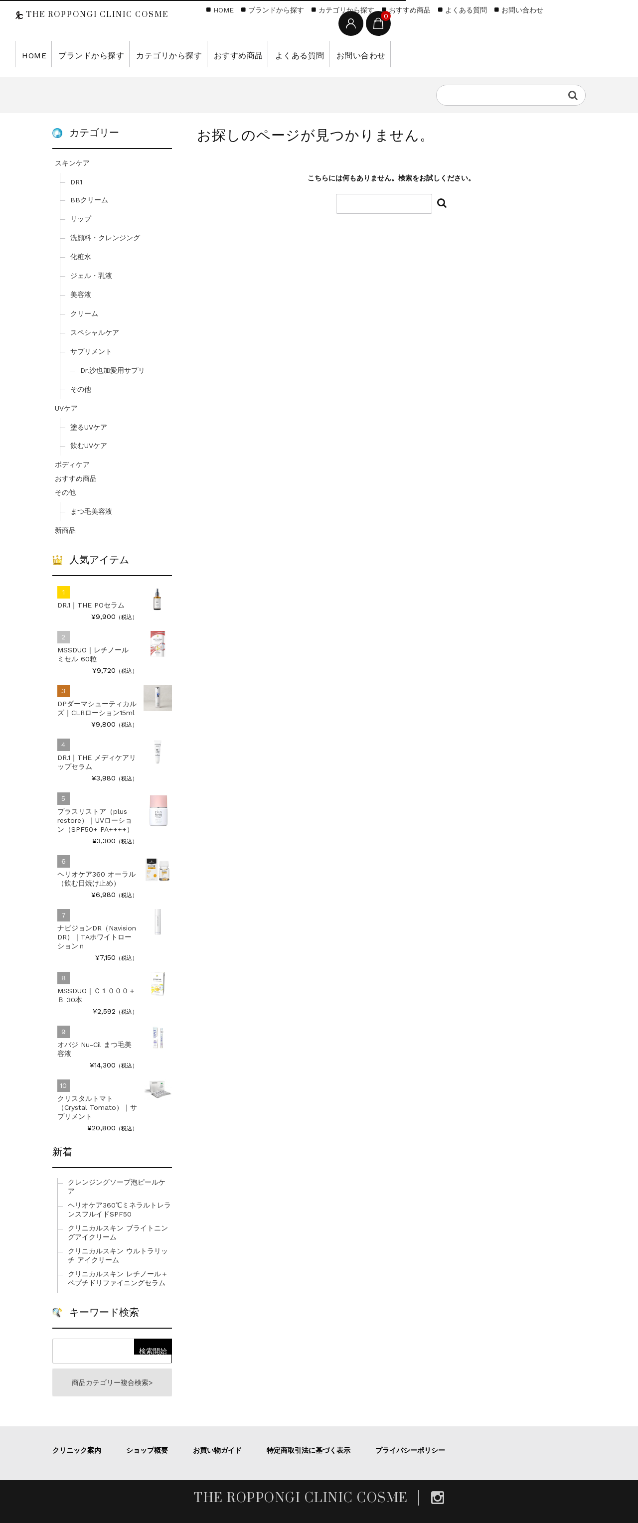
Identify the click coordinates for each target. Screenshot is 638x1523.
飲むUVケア (88, 446)
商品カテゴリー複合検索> (112, 1382)
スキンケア (72, 163)
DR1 (76, 182)
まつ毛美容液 (91, 511)
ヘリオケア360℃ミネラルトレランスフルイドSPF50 (119, 1209)
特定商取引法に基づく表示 (308, 1450)
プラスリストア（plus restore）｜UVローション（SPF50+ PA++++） (95, 820)
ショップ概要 (147, 1450)
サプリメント (91, 351)
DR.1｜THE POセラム (91, 605)
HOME (31, 54)
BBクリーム (89, 200)
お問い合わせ (324, 54)
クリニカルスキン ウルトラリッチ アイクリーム (118, 1255)
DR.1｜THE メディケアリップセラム (96, 762)
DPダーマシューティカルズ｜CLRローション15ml (97, 708)
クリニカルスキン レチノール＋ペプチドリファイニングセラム (118, 1278)
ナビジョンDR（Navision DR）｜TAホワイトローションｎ (96, 937)
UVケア (66, 408)
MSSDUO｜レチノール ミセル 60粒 (93, 654)
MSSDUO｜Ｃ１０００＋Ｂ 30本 (96, 995)
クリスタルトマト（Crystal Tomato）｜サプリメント (97, 1107)
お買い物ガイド (217, 1450)
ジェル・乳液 (91, 276)
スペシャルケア (94, 332)
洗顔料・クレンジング (105, 238)
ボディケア (72, 464)
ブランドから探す (83, 54)
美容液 (80, 295)
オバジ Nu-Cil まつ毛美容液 (94, 1049)
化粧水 (80, 257)
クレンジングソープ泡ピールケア (116, 1186)
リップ (80, 219)
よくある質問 (270, 54)
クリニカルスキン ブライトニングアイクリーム (118, 1232)
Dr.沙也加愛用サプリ (112, 370)
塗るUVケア (88, 427)
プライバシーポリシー (410, 1450)
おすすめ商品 (214, 54)
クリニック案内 (76, 1450)
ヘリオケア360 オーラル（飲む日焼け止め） (96, 878)
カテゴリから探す (152, 54)
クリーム (84, 313)
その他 (80, 389)
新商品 (65, 530)
